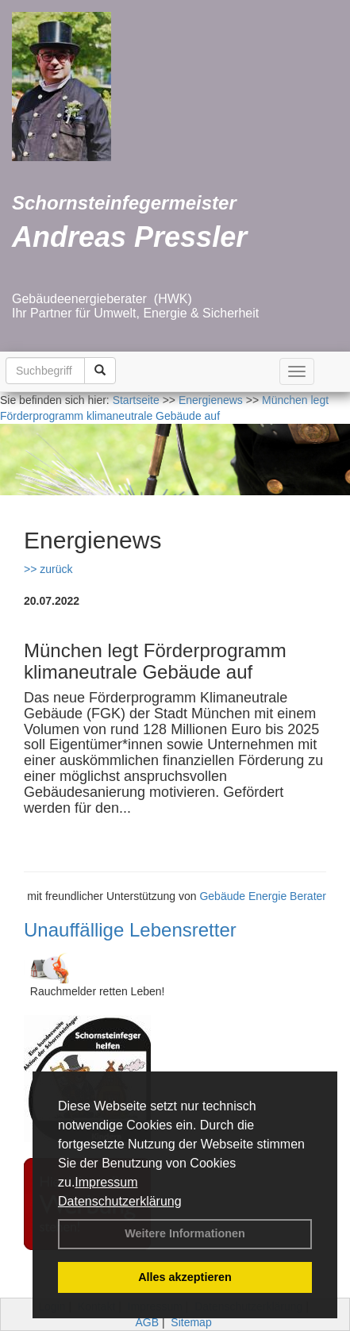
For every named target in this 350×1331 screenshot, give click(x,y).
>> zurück (48, 569)
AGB (147, 1322)
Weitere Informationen (185, 1233)
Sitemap (191, 1322)
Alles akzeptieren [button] (185, 1277)
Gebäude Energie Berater (262, 896)
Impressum (106, 1182)
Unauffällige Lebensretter (130, 930)
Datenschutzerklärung (120, 1201)
